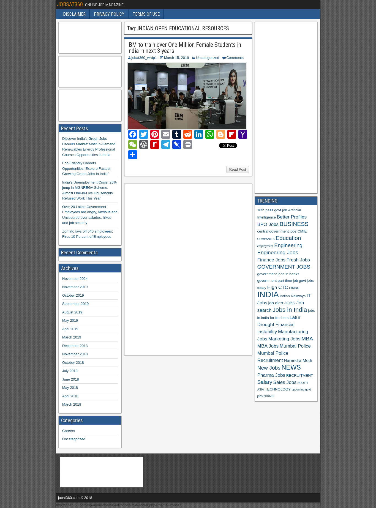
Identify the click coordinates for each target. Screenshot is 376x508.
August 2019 (72, 312)
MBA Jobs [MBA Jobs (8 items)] (268, 346)
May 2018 (70, 388)
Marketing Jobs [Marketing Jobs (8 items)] (284, 339)
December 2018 (75, 346)
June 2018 (70, 379)
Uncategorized (207, 58)
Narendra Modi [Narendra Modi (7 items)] (298, 360)
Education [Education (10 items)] (288, 238)
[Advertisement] (168, 268)
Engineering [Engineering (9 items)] (288, 245)
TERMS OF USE (146, 14)
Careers (68, 431)
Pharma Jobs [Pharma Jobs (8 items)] (271, 375)
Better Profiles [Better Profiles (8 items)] (292, 217)
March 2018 (71, 404)
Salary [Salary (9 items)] (264, 382)
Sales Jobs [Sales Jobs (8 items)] (284, 382)
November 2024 (75, 279)
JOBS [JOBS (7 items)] (289, 303)
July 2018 (70, 371)
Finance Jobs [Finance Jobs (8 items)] (271, 260)
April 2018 (70, 396)
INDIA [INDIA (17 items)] (268, 294)
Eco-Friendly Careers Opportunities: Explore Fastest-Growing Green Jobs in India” (86, 168)
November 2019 (75, 287)
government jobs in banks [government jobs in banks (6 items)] (278, 274)
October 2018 (73, 362)
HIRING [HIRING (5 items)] (294, 287)
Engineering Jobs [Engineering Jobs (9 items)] (277, 252)
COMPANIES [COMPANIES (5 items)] (266, 239)
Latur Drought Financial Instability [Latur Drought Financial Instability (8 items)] (279, 324)
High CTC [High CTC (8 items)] (277, 287)
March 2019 (71, 337)
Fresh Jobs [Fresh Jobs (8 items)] (298, 260)
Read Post (237, 169)
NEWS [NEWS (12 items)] (291, 367)
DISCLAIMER (74, 14)
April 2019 (70, 329)
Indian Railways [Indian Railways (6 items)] (293, 296)
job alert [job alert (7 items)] (276, 303)
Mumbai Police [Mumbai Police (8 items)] (295, 346)
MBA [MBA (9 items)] (307, 339)
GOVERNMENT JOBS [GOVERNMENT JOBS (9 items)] (283, 267)
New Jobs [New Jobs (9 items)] (268, 368)
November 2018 (75, 354)
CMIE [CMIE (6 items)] (302, 231)
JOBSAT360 (70, 4)
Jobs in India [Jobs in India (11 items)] (290, 309)
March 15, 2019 (176, 58)
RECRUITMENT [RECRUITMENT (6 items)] (299, 375)
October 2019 (73, 295)
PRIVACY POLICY (109, 14)
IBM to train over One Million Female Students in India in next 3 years (184, 47)
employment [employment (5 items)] (265, 246)
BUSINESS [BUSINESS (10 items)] (294, 224)
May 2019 (70, 320)
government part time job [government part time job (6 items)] (277, 280)
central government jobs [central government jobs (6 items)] (277, 231)
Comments (235, 58)
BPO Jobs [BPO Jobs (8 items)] (268, 224)
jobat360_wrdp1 (144, 58)
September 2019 (75, 304)
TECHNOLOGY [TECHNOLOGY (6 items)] (278, 389)
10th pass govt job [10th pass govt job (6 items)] (272, 210)
